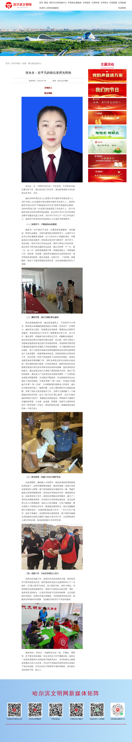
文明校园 (122, 2)
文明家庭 (113, 2)
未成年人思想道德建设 (49, 7)
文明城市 (86, 2)
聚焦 (46, 2)
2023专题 (15, 63)
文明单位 (104, 2)
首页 (41, 2)
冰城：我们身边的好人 (32, 63)
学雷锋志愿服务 (75, 2)
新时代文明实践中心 (58, 2)
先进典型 (122, 7)
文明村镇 (95, 2)
